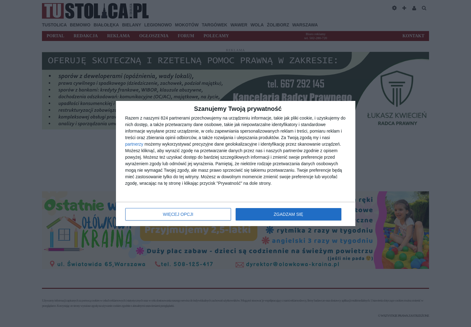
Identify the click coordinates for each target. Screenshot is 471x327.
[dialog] (235, 163)
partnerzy (134, 144)
